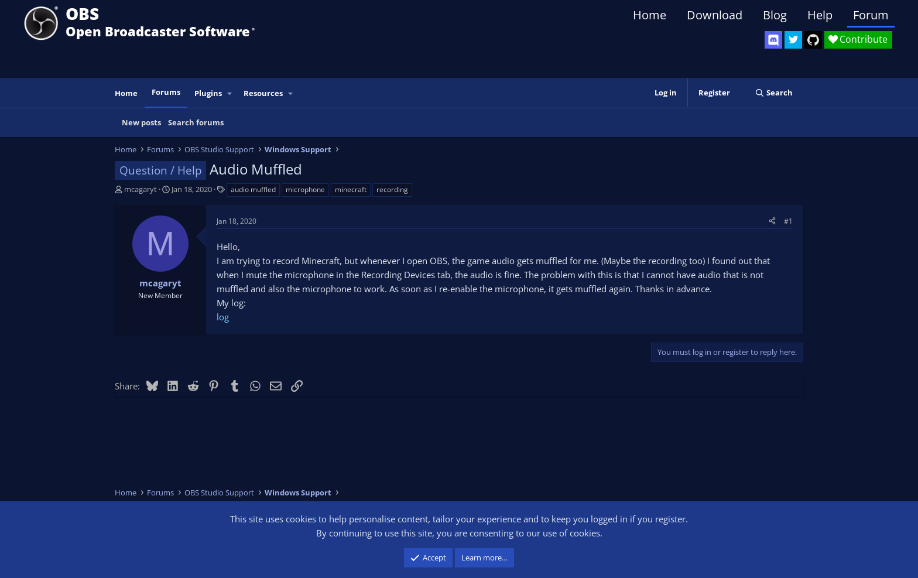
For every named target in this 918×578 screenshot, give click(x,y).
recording (392, 189)
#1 (788, 221)
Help (820, 15)
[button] (230, 93)
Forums (166, 92)
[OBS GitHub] (813, 40)
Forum (871, 15)
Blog (775, 15)
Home (649, 15)
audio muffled (253, 189)
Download (714, 15)
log (223, 317)
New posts (141, 122)
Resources (263, 93)
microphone (305, 189)
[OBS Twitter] (793, 40)
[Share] (772, 221)
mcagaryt (140, 189)
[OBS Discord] (773, 40)
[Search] (773, 92)
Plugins (208, 93)
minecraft (350, 189)
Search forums (196, 122)
